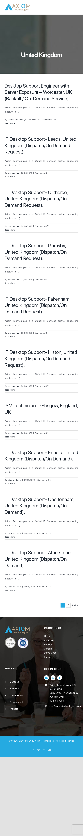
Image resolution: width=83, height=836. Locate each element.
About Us (49, 640)
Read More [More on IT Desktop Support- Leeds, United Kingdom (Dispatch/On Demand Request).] (10, 176)
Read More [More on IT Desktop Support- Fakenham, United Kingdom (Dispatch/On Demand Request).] (10, 336)
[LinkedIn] (46, 677)
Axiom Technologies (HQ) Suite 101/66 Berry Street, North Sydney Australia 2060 (64, 691)
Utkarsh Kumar (14, 480)
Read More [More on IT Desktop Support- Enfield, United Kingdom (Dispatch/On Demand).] (10, 483)
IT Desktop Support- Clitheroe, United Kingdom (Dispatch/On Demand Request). (36, 199)
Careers (48, 648)
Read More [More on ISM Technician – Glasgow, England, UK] (10, 437)
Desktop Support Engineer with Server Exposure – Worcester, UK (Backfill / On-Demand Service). (38, 92)
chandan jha (13, 173)
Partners (48, 657)
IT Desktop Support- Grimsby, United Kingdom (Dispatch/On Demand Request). (36, 252)
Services (48, 644)
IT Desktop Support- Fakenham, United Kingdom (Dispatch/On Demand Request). (37, 305)
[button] (22, 682)
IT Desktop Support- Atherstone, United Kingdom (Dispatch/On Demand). (38, 559)
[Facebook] (59, 677)
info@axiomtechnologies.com (64, 706)
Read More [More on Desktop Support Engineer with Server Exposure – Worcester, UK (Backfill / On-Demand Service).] (10, 123)
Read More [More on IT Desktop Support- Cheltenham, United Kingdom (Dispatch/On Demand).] (10, 537)
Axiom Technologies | (45, 741)
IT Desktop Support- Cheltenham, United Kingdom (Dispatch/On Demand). (39, 506)
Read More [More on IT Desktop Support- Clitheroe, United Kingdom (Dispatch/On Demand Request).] (10, 230)
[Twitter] (53, 677)
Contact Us (50, 653)
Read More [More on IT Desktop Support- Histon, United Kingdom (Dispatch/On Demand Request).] (10, 390)
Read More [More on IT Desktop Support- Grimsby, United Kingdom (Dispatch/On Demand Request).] (10, 283)
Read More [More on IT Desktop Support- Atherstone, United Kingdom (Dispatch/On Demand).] (10, 590)
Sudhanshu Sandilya (17, 120)
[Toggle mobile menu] (76, 8)
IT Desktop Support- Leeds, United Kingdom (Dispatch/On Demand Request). (40, 145)
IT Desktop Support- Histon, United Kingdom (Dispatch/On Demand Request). (41, 358)
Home (47, 636)
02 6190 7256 (57, 700)
